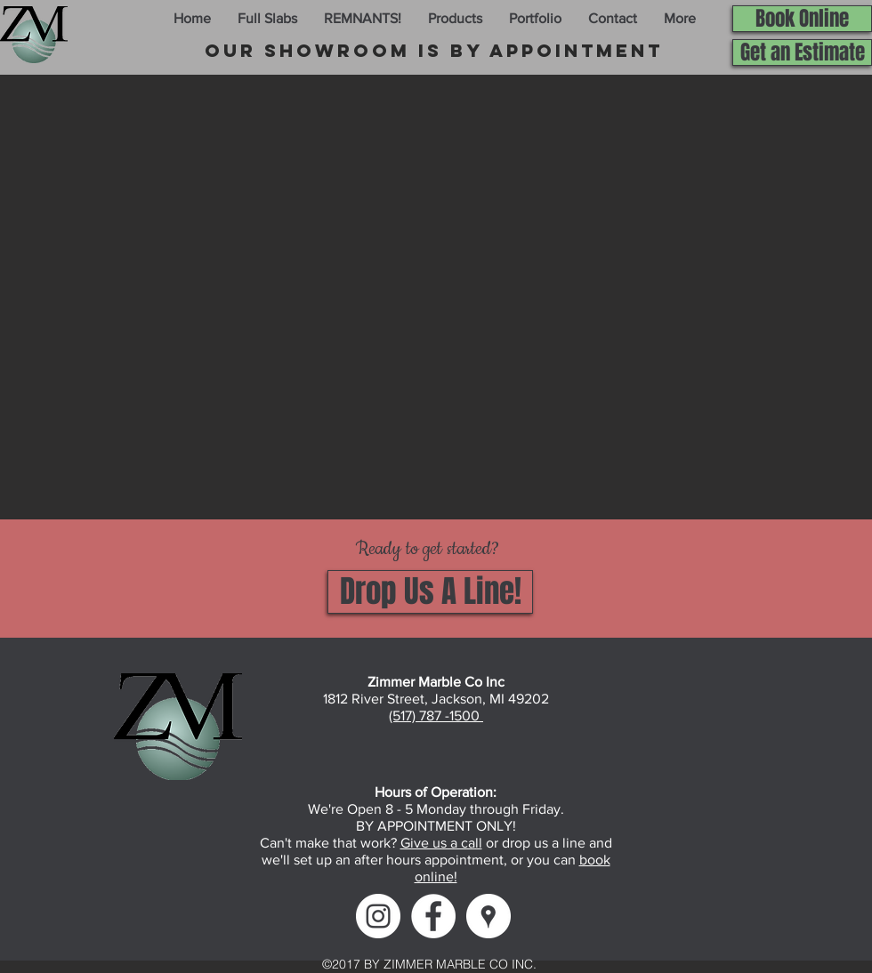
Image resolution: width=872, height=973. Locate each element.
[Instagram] (378, 916)
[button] (267, 18)
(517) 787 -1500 (436, 715)
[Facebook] (433, 916)
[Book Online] (802, 18)
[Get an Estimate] (802, 52)
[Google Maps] (488, 916)
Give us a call (441, 842)
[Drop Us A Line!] (430, 592)
